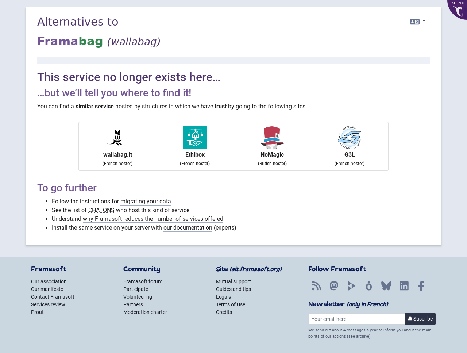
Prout (37, 312)
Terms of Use (230, 304)
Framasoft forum (142, 281)
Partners (133, 304)
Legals (223, 297)
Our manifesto (47, 289)
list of (93, 210)
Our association (49, 281)
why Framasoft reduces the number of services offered (153, 218)
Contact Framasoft (52, 297)
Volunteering (137, 297)
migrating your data (145, 201)
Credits (224, 312)
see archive (358, 336)
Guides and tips (233, 289)
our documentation (187, 227)
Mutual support (233, 281)
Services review (48, 304)
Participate (135, 289)
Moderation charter (145, 312)
